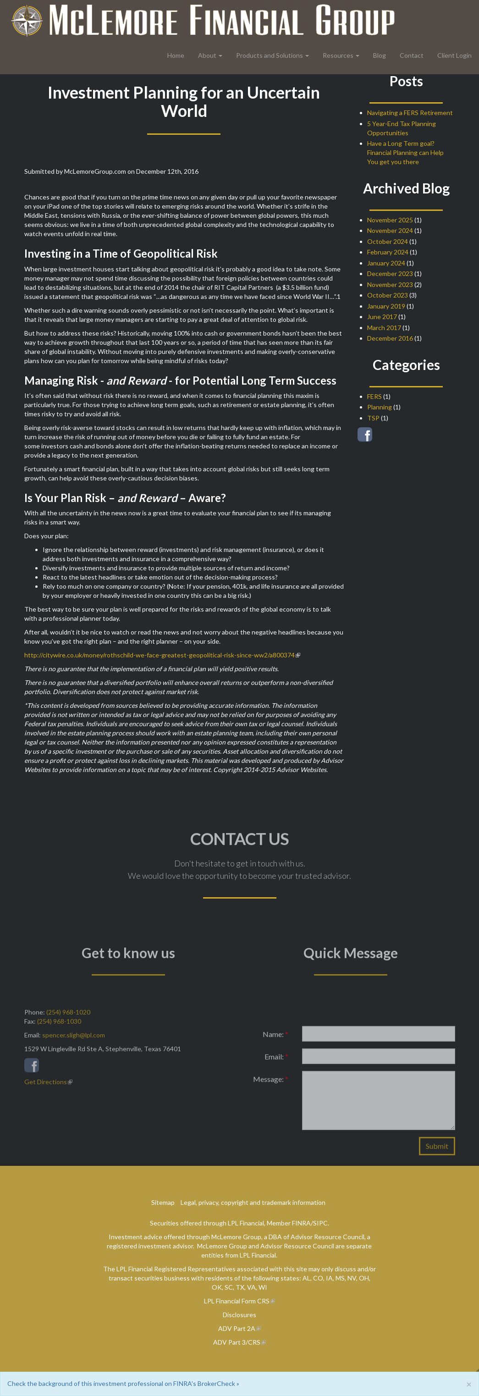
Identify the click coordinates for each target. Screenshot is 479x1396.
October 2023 (387, 295)
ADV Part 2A (236, 1328)
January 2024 (386, 263)
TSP (373, 418)
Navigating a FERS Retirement (410, 112)
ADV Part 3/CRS (236, 1342)
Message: (270, 1082)
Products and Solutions (269, 55)
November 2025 (390, 220)
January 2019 (386, 306)
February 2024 (387, 252)
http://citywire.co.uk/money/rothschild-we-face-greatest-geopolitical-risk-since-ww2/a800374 (159, 655)
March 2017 (384, 327)
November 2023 (390, 284)
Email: (276, 1059)
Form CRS (256, 1301)
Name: (275, 1037)
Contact (412, 55)
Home (175, 55)
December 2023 (390, 273)
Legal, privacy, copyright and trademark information (253, 1202)
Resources (338, 55)
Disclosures (239, 1315)
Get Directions (45, 1085)
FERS (374, 396)
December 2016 (390, 338)
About (207, 55)
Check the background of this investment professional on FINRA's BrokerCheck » (123, 1383)
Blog (379, 55)
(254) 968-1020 (68, 1015)
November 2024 (390, 230)
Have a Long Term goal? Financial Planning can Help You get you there (405, 152)
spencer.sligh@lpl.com (73, 1038)
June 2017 (382, 316)
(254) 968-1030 (59, 1024)
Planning (379, 407)
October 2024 (387, 241)
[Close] (469, 1384)
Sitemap (163, 1202)
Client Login (454, 55)
